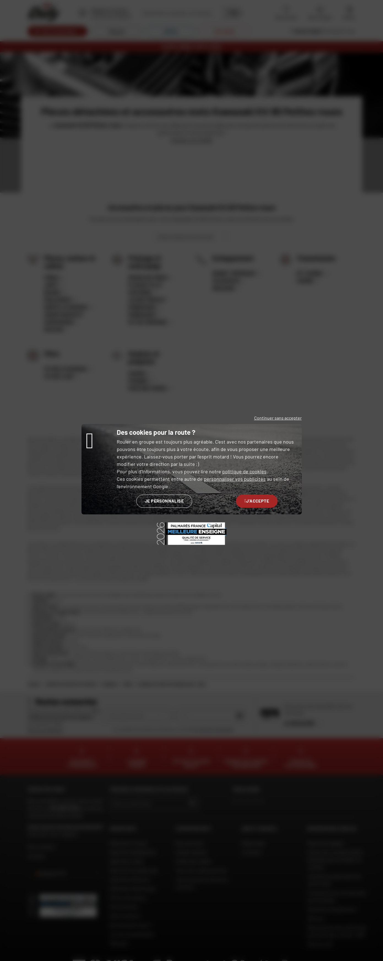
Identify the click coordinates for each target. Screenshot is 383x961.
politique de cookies (244, 471)
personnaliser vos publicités (235, 479)
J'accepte (257, 500)
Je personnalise (164, 500)
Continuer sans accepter (278, 417)
